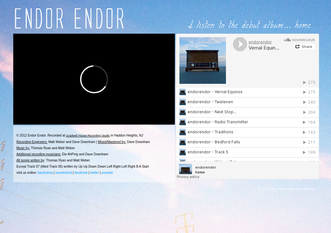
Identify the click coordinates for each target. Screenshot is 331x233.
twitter (94, 172)
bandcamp (45, 172)
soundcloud (63, 172)
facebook (81, 172)
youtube (107, 172)
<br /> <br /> (94, 79)
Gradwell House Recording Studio (88, 135)
